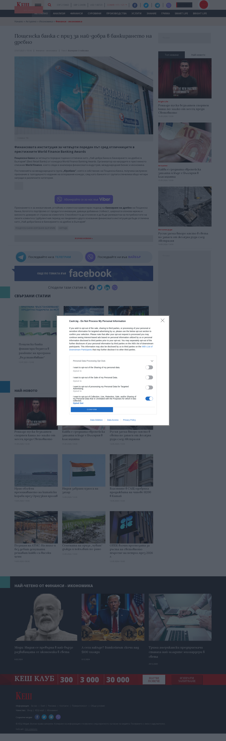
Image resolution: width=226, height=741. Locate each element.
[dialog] (113, 370)
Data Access (113, 420)
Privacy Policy (129, 420)
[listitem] (113, 360)
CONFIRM (91, 409)
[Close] (163, 321)
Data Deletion (96, 420)
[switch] (149, 367)
